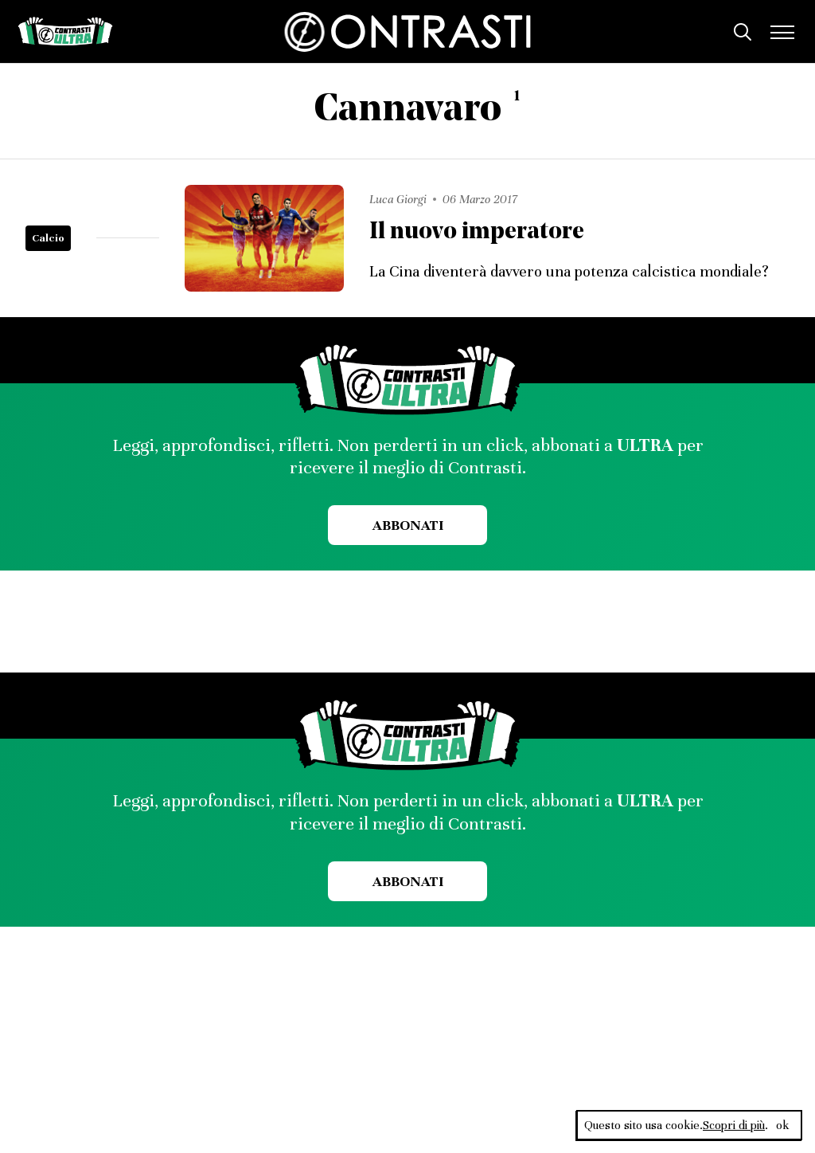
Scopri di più (734, 1125)
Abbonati (407, 525)
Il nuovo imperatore (476, 232)
